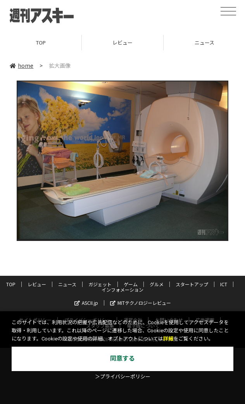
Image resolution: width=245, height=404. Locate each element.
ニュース (67, 284)
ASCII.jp (86, 302)
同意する (122, 358)
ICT (223, 284)
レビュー (122, 42)
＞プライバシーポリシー (122, 377)
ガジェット (100, 284)
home (21, 65)
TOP (41, 42)
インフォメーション (122, 289)
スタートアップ (192, 284)
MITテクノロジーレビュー (140, 302)
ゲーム (131, 284)
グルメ (157, 284)
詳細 (168, 339)
